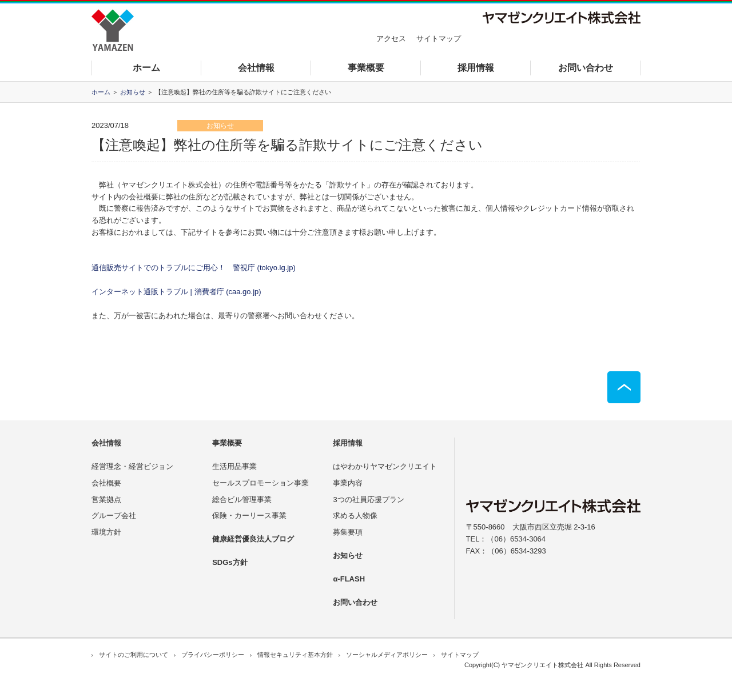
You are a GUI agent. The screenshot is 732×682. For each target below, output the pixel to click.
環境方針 (106, 532)
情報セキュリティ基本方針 (295, 654)
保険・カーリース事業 (249, 515)
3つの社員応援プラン (368, 499)
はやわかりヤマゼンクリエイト (385, 466)
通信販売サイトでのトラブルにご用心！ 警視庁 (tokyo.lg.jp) (194, 267)
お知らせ (132, 92)
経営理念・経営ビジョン (132, 466)
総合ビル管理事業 (242, 499)
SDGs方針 (229, 562)
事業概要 (366, 68)
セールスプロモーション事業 (260, 483)
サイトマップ (438, 38)
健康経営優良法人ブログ (253, 539)
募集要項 (348, 532)
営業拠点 (106, 499)
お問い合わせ (585, 68)
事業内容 (348, 483)
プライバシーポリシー (212, 654)
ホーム (146, 68)
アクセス (391, 38)
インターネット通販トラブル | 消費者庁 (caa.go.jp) (176, 291)
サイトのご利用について (133, 654)
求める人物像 (355, 515)
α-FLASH (349, 579)
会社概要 (106, 483)
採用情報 (476, 68)
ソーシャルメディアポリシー (387, 654)
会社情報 (256, 68)
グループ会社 (114, 515)
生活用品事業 (234, 466)
